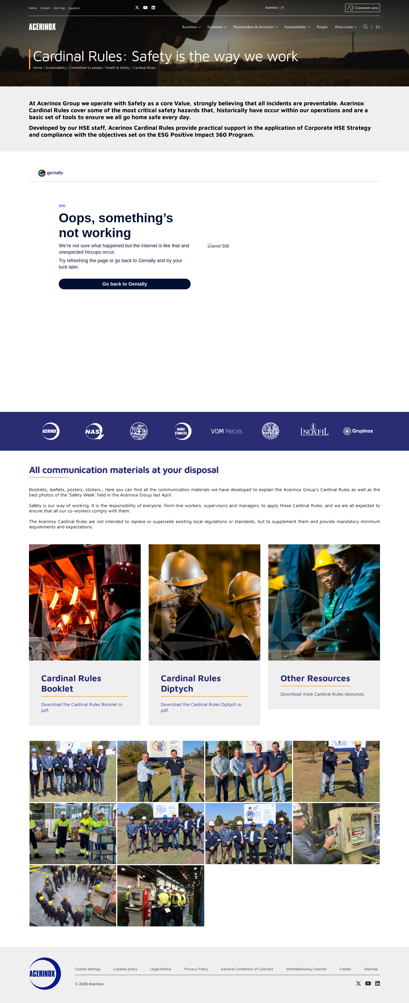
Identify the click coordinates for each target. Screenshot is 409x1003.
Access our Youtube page (145, 8)
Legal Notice (160, 969)
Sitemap (371, 969)
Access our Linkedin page (153, 8)
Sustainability (55, 67)
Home (33, 8)
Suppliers (74, 8)
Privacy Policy (196, 969)
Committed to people (85, 67)
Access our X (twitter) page (137, 8)
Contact (45, 8)
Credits (345, 969)
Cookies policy (125, 969)
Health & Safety (117, 67)
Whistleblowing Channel (306, 969)
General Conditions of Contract (247, 969)
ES (378, 26)
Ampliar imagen (73, 771)
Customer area (362, 7)
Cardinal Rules (144, 67)
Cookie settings (88, 969)
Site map (59, 8)
